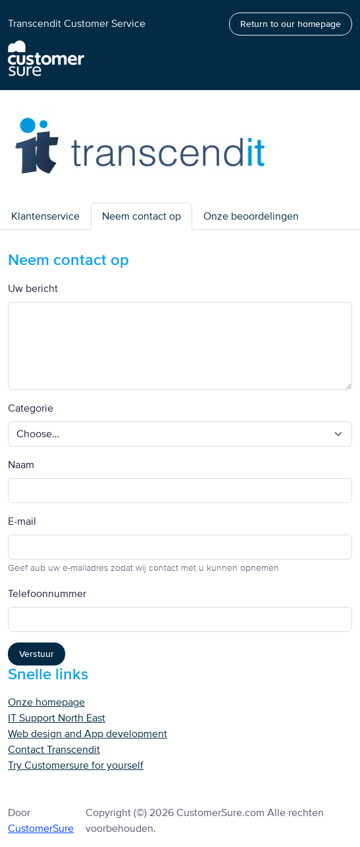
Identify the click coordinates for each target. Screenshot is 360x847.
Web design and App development (87, 733)
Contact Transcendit (54, 749)
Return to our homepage (290, 24)
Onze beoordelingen (251, 216)
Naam (21, 465)
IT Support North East (56, 718)
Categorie (30, 408)
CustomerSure (41, 828)
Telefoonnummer (47, 593)
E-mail (22, 521)
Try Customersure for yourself (75, 765)
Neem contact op (141, 216)
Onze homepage (46, 702)
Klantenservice (45, 216)
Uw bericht (33, 288)
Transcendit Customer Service (76, 23)
